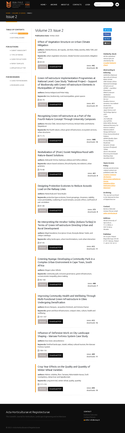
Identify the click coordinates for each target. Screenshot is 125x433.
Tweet (108, 30)
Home (43, 5)
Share (107, 34)
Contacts (77, 5)
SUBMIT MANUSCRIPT (19, 50)
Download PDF (55, 67)
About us (65, 5)
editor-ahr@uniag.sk (110, 213)
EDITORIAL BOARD (17, 38)
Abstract (42, 67)
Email (107, 43)
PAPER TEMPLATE (17, 63)
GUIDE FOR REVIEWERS (19, 80)
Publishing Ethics (109, 183)
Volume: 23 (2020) (18, 13)
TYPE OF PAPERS (17, 55)
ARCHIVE (19, 33)
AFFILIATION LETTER (18, 68)
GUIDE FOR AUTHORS (18, 59)
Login (87, 5)
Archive (54, 5)
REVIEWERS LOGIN (17, 85)
